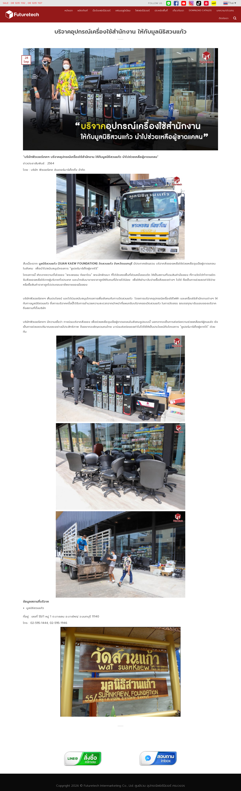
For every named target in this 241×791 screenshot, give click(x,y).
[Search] (234, 18)
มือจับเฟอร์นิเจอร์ (102, 10)
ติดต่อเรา (223, 18)
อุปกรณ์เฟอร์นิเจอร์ (159, 785)
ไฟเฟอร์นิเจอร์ (142, 10)
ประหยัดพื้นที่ (161, 10)
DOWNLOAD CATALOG (200, 10)
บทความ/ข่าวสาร (225, 10)
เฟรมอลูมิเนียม (122, 10)
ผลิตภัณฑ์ (83, 10)
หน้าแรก (69, 10)
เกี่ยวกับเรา (178, 10)
